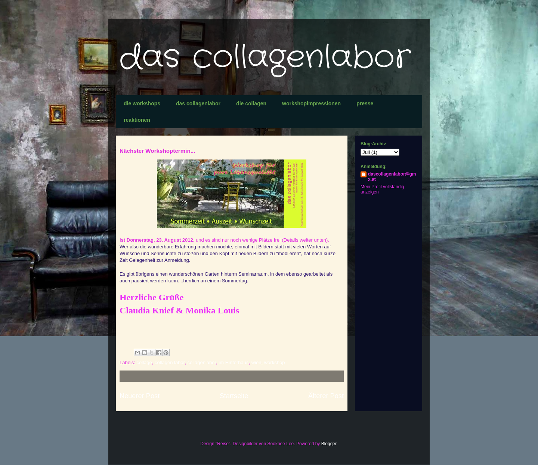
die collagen (251, 103)
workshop (274, 362)
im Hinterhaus (233, 362)
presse (364, 103)
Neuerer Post (140, 396)
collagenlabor (201, 362)
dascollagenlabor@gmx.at (392, 176)
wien (256, 362)
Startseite (234, 396)
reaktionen (137, 120)
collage (144, 362)
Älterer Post (326, 396)
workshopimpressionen (311, 103)
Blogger (329, 443)
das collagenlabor (265, 58)
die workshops (142, 103)
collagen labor (170, 362)
